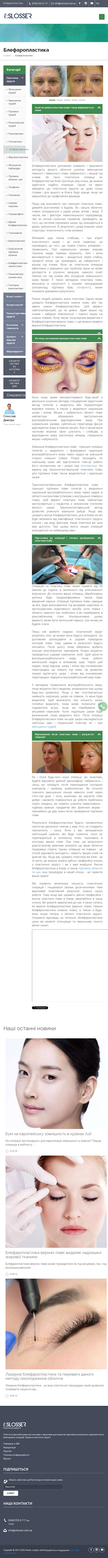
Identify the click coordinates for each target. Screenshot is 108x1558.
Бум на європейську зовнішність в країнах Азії (48, 1134)
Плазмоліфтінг (16, 214)
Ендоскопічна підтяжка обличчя (15, 252)
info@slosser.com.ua (63, 3)
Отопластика (15, 141)
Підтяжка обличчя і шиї (15, 178)
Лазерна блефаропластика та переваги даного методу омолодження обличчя (49, 1376)
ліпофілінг (83, 287)
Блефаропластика (17, 149)
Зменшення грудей (14, 102)
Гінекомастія (15, 233)
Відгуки (7, 1458)
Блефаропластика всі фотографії (14, 366)
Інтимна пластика (13, 205)
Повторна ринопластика (15, 287)
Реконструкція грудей (16, 124)
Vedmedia (74, 1550)
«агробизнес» (10, 1553)
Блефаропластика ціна (14, 383)
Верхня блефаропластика (16, 224)
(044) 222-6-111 (38, 3)
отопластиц (88, 465)
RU (97, 3)
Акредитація (9, 1447)
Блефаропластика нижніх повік (16, 265)
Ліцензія (7, 1451)
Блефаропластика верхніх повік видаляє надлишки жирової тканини (53, 1255)
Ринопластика (15, 133)
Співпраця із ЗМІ (11, 1443)
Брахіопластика (16, 241)
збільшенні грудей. (44, 726)
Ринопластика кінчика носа (15, 276)
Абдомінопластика (16, 157)
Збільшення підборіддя (14, 167)
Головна (7, 55)
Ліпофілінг (14, 187)
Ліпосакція (14, 195)
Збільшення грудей (14, 91)
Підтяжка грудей (13, 113)
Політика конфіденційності (16, 1455)
